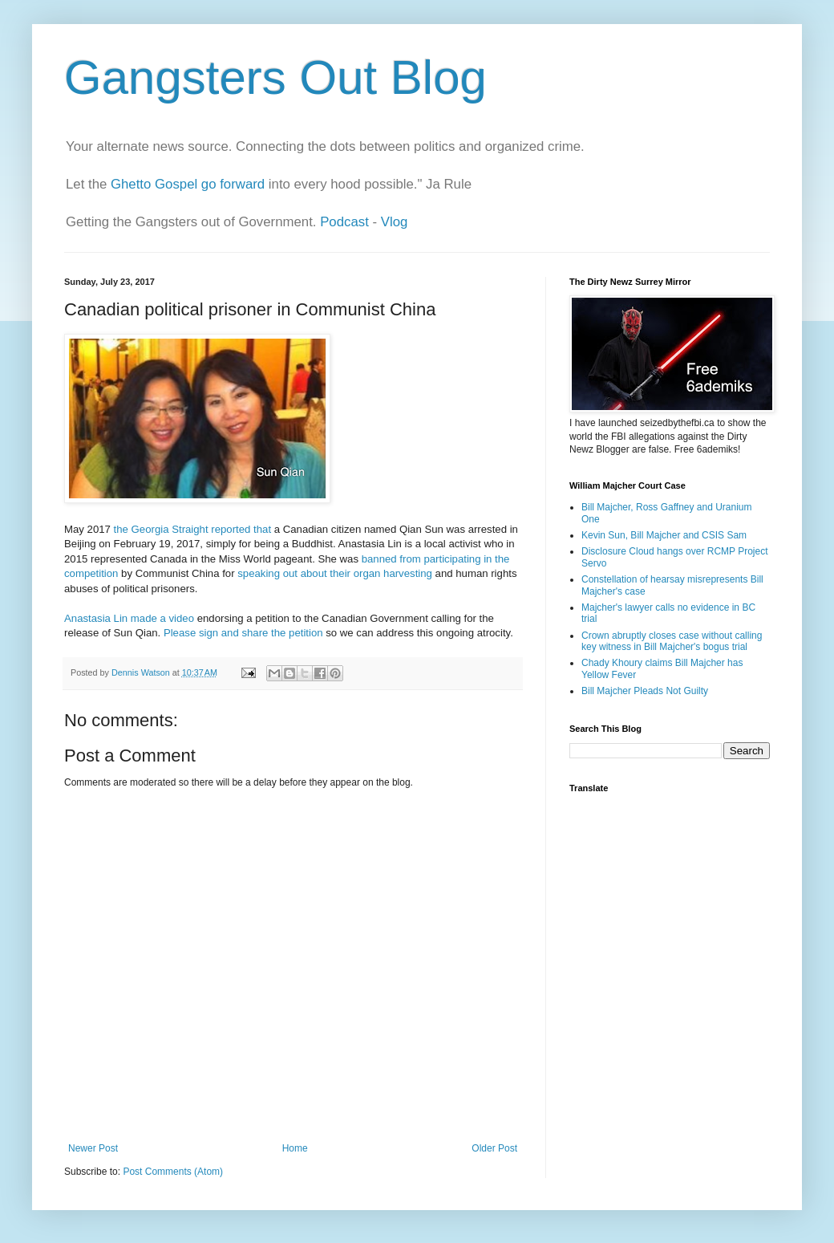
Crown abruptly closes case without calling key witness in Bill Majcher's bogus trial (671, 641)
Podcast (344, 222)
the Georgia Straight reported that (192, 529)
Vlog (394, 222)
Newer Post (93, 1148)
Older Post (494, 1148)
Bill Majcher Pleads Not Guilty (644, 691)
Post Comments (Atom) (173, 1171)
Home (295, 1148)
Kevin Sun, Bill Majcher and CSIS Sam (664, 535)
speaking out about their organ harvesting (334, 573)
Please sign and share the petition (243, 633)
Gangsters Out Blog (275, 77)
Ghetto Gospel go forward (188, 184)
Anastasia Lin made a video (129, 618)
